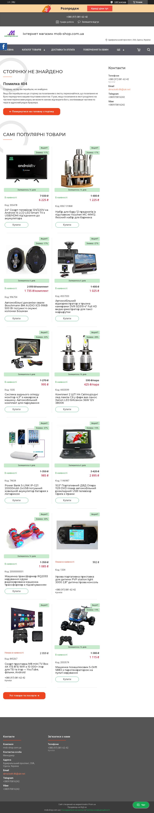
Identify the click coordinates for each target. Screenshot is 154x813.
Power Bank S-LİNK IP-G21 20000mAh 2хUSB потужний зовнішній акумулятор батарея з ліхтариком (26, 489)
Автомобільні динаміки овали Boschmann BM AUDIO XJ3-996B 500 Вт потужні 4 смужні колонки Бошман (26, 307)
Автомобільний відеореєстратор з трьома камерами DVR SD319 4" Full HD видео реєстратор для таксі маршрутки (76, 306)
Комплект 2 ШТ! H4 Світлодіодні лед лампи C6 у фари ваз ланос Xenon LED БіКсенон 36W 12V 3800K (76, 398)
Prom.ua (92, 804)
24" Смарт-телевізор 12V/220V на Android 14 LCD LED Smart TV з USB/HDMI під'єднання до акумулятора (26, 214)
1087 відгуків (120, 2)
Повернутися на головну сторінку (33, 111)
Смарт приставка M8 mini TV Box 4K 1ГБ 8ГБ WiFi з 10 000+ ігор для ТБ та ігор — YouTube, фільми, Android (26, 668)
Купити (16, 224)
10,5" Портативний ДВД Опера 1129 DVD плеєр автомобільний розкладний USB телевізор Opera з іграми (75, 489)
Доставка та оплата (63, 49)
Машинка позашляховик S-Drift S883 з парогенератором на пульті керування (76, 670)
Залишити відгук (90, 22)
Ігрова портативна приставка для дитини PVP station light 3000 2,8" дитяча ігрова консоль (76, 579)
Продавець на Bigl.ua (77, 807)
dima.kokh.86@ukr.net (119, 89)
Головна (8, 49)
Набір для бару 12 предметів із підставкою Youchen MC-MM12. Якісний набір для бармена (75, 214)
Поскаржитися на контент (72, 810)
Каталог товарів (31, 49)
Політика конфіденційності (98, 810)
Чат (141, 804)
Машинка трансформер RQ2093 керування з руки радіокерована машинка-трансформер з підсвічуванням (26, 580)
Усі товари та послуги (23, 695)
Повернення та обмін (95, 49)
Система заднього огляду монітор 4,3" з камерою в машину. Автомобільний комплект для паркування (22, 398)
